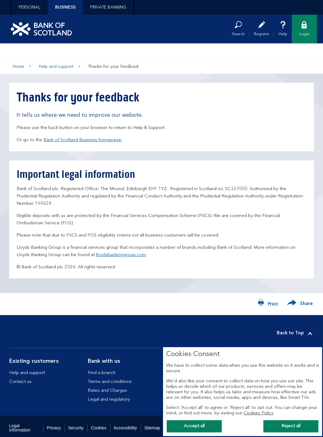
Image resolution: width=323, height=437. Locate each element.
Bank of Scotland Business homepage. (82, 140)
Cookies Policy (258, 413)
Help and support (56, 66)
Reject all (290, 426)
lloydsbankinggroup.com (121, 255)
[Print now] (268, 304)
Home (18, 66)
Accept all (194, 426)
